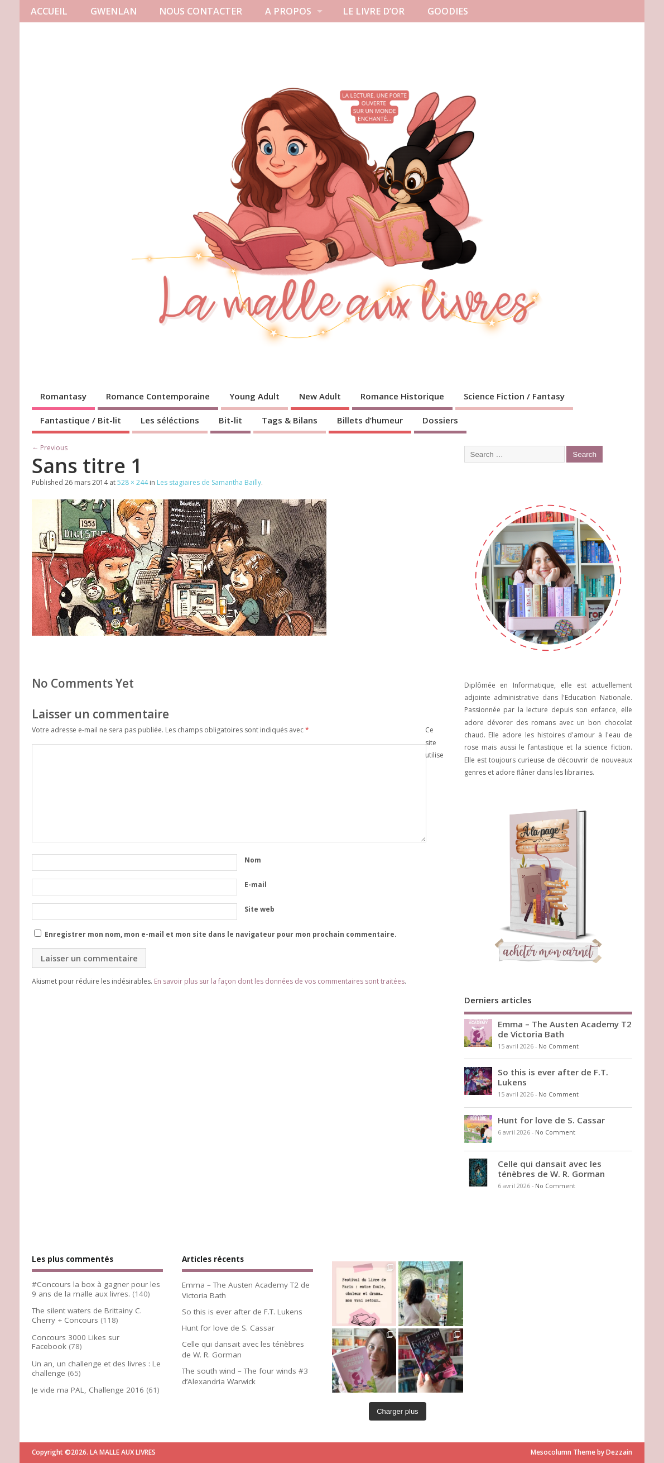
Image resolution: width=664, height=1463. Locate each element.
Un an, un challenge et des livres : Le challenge (96, 1368)
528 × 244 (132, 482)
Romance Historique (402, 396)
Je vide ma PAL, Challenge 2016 (88, 1390)
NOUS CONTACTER (200, 11)
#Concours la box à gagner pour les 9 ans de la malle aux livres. (96, 1289)
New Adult (320, 396)
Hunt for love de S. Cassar (551, 1120)
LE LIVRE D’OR (374, 11)
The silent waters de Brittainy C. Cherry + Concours (87, 1315)
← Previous (50, 447)
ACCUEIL (49, 11)
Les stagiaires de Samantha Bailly (209, 482)
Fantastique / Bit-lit (80, 420)
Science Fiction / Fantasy (514, 396)
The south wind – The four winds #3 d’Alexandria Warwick (245, 1376)
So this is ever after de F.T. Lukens (553, 1077)
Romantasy (63, 396)
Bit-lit (230, 420)
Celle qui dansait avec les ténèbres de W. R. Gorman (551, 1168)
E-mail (255, 884)
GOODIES (447, 11)
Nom (252, 860)
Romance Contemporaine (158, 396)
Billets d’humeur (370, 420)
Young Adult (254, 396)
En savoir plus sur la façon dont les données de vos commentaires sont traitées (279, 981)
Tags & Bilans (289, 420)
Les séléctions (170, 420)
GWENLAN (113, 11)
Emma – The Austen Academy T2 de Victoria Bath (565, 1029)
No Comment (558, 1046)
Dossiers (440, 420)
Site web (259, 909)
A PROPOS (288, 11)
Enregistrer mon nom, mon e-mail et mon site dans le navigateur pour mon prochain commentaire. (221, 934)
